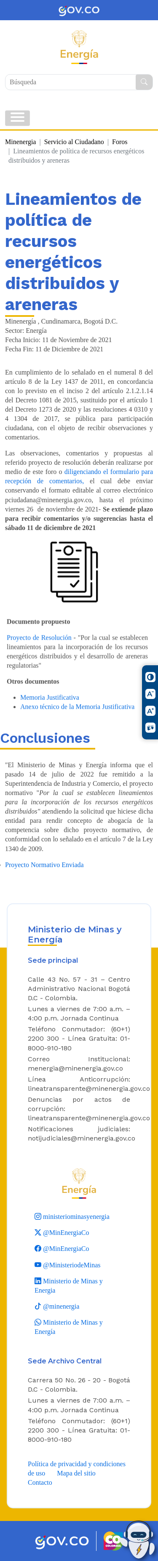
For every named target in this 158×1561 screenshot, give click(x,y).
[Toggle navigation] (17, 118)
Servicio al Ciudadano (74, 141)
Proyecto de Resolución (39, 648)
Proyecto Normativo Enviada (44, 864)
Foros (119, 141)
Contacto (40, 1482)
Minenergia (20, 141)
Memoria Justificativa (49, 708)
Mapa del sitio (76, 1473)
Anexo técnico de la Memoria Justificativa (77, 718)
